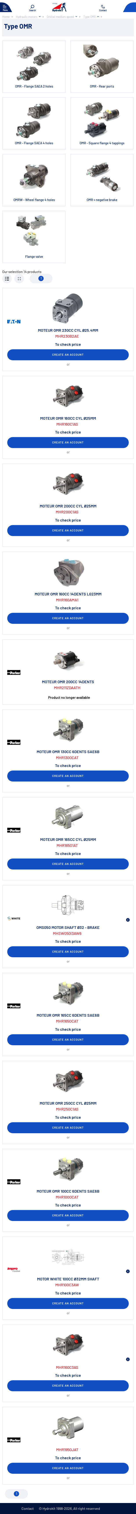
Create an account (68, 354)
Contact (27, 1508)
